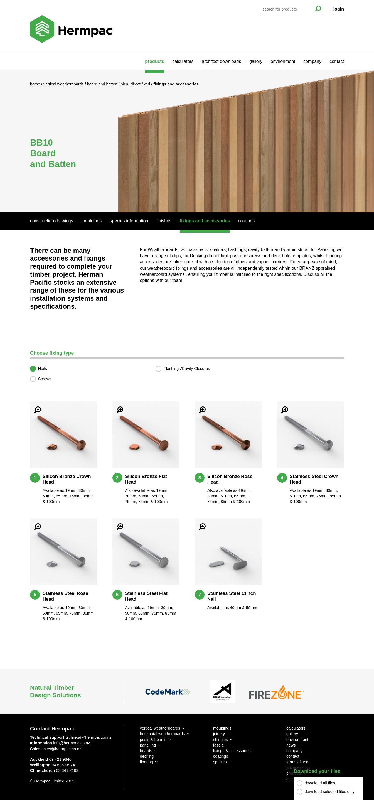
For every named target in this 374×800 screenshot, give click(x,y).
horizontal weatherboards (162, 734)
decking (147, 756)
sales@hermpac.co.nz (62, 749)
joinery (219, 734)
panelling (148, 745)
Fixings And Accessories (205, 221)
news (291, 745)
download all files (320, 783)
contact (336, 61)
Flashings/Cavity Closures (187, 368)
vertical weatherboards (160, 728)
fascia (218, 745)
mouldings (222, 728)
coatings (220, 756)
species (220, 762)
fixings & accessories (231, 751)
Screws (44, 379)
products (154, 61)
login (338, 9)
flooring (146, 762)
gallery (255, 61)
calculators (182, 61)
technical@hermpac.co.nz (88, 737)
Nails (42, 368)
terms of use (297, 762)
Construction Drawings (51, 221)
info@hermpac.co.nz (71, 743)
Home (35, 84)
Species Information (129, 221)
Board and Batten (103, 84)
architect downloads (221, 61)
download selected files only (330, 791)
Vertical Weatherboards (64, 84)
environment (283, 61)
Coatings (246, 221)
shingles (220, 739)
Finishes (163, 221)
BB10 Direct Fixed (136, 84)
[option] (187, 141)
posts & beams (153, 739)
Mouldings (91, 221)
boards (146, 751)
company (312, 61)
